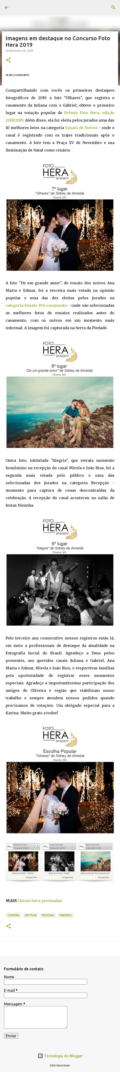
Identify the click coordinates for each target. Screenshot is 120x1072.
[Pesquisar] (113, 7)
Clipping (13, 915)
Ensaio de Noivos (81, 127)
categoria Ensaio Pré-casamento (36, 305)
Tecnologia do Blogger (60, 1056)
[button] (8, 60)
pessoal (48, 915)
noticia (30, 915)
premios (66, 915)
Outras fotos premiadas (40, 900)
